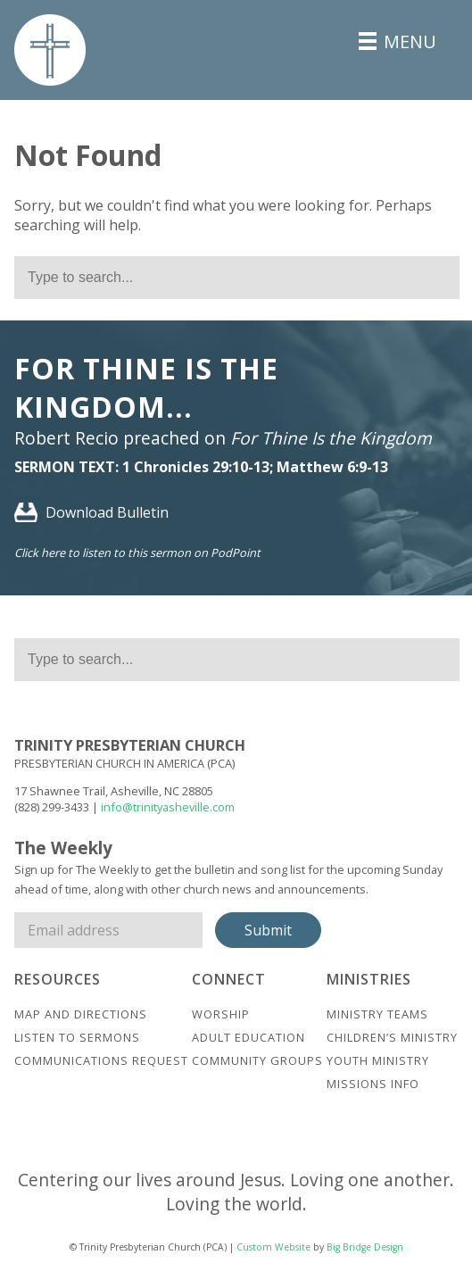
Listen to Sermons (77, 1037)
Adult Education (248, 1037)
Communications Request (101, 1060)
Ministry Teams (377, 1014)
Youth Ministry (378, 1060)
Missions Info (373, 1084)
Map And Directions (80, 1014)
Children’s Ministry (392, 1037)
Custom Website (273, 1247)
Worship (221, 1014)
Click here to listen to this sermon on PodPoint (137, 552)
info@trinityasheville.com (168, 807)
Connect (229, 979)
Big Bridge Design (365, 1247)
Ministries (369, 979)
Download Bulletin (91, 512)
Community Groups (257, 1060)
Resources (57, 979)
